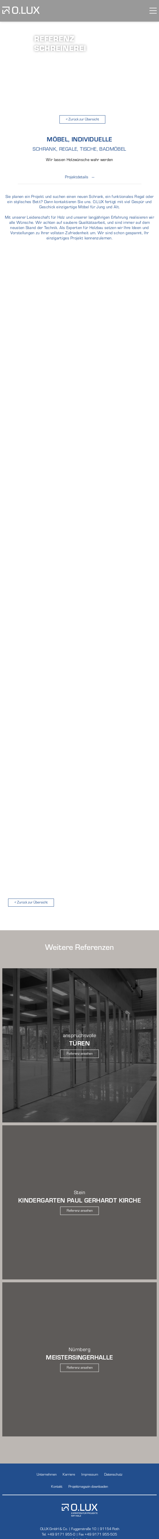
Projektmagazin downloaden (88, 1486)
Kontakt (56, 1486)
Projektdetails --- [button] (79, 179)
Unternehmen (47, 1474)
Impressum (89, 1474)
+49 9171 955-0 (61, 1534)
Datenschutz (113, 1474)
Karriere (69, 1474)
